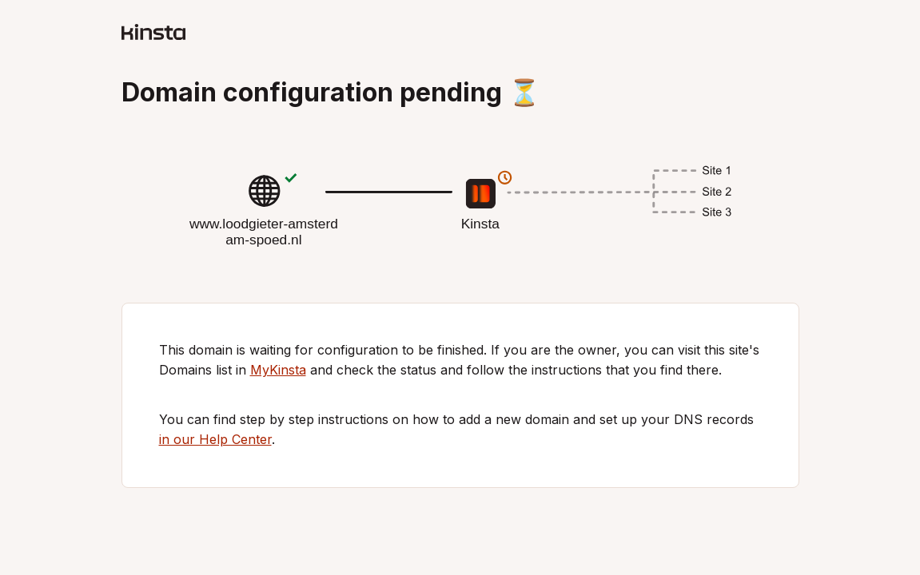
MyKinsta (278, 370)
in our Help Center (215, 439)
